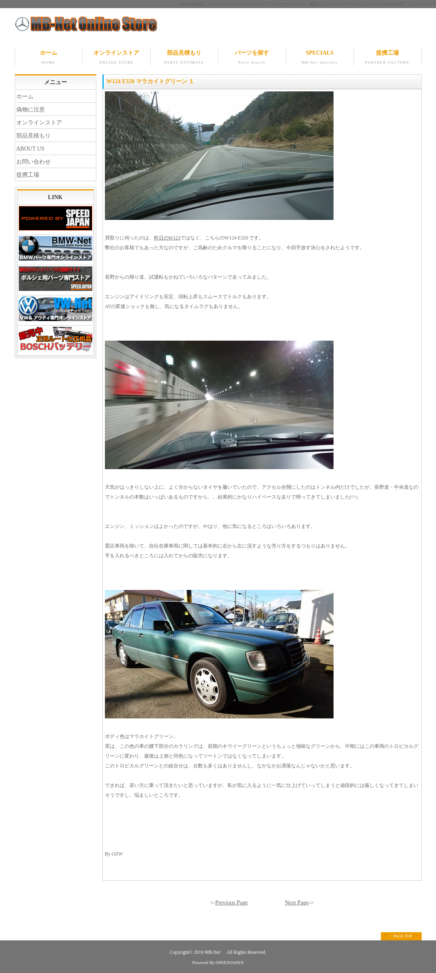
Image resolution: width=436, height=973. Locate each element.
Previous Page (231, 903)
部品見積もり (184, 58)
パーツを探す (252, 58)
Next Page (297, 903)
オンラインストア (116, 58)
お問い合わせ (33, 162)
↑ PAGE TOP (401, 936)
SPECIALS (320, 58)
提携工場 (387, 58)
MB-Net (213, 952)
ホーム (48, 58)
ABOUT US (30, 149)
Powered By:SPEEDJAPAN (218, 962)
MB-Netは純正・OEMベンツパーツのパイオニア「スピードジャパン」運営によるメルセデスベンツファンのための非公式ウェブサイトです (308, 4)
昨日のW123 (167, 238)
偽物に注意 (30, 109)
